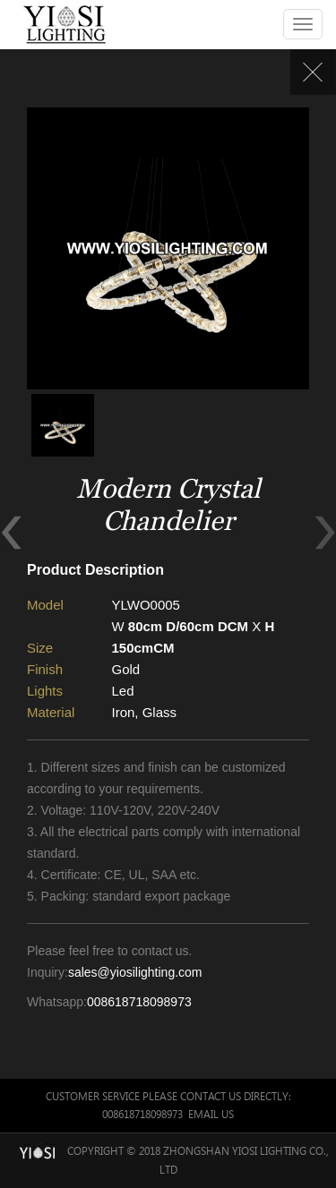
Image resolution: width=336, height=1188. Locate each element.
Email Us (211, 1114)
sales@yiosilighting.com (135, 972)
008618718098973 (139, 1002)
